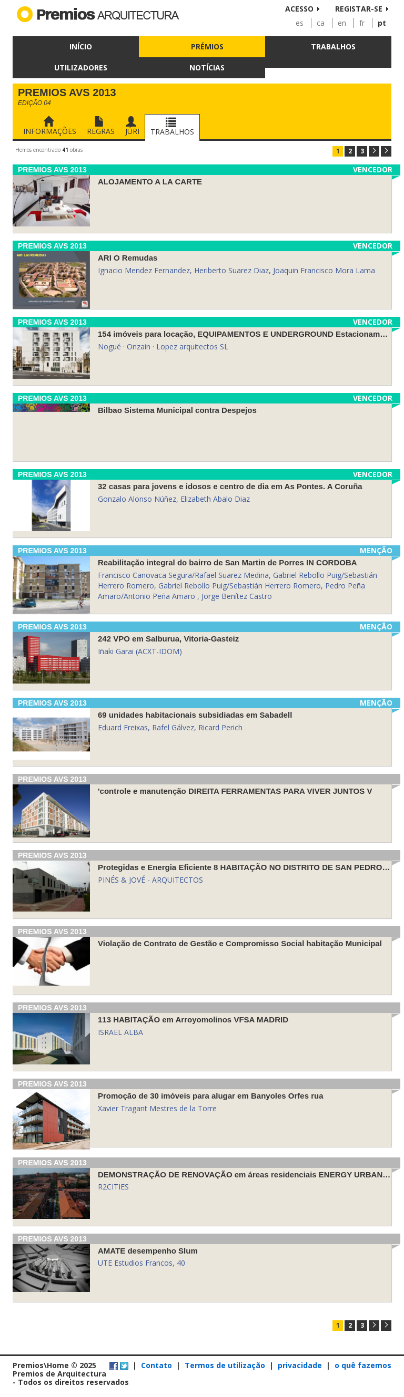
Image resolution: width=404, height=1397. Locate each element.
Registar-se (358, 9)
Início (80, 46)
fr (362, 23)
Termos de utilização (225, 1365)
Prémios (207, 46)
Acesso (299, 9)
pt (382, 23)
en (342, 23)
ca (321, 23)
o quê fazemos (363, 1365)
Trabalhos (333, 46)
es (300, 23)
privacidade (300, 1365)
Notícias (207, 68)
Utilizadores (80, 68)
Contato (156, 1365)
